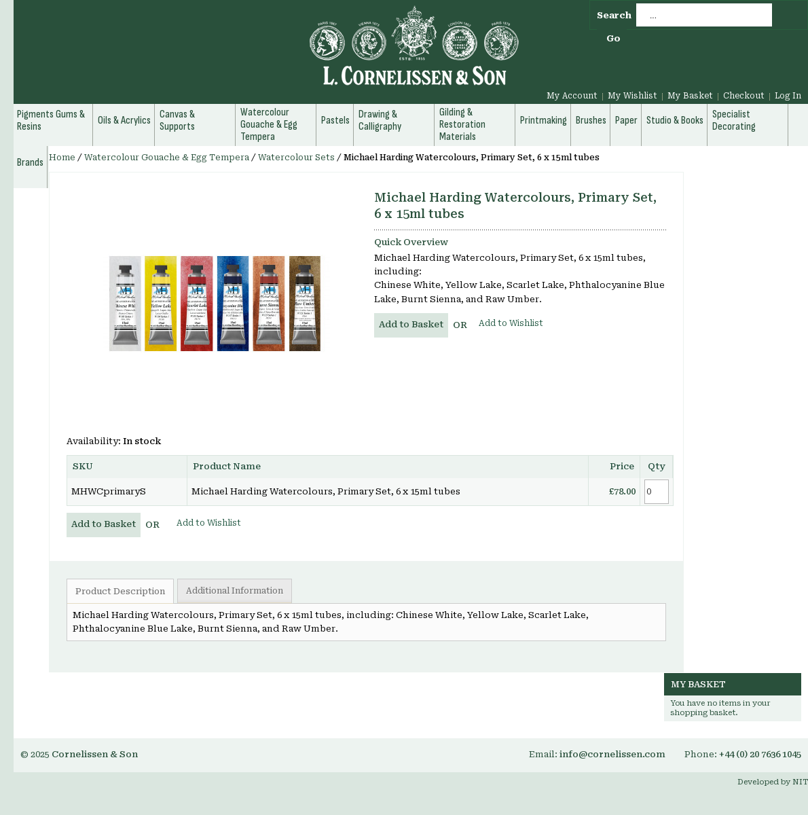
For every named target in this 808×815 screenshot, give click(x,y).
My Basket (690, 96)
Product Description (120, 591)
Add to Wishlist (511, 323)
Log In (788, 96)
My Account (572, 96)
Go (613, 38)
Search (614, 15)
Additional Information (234, 591)
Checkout (744, 96)
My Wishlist (632, 96)
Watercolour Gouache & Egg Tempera (166, 157)
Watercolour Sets (296, 157)
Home (62, 157)
